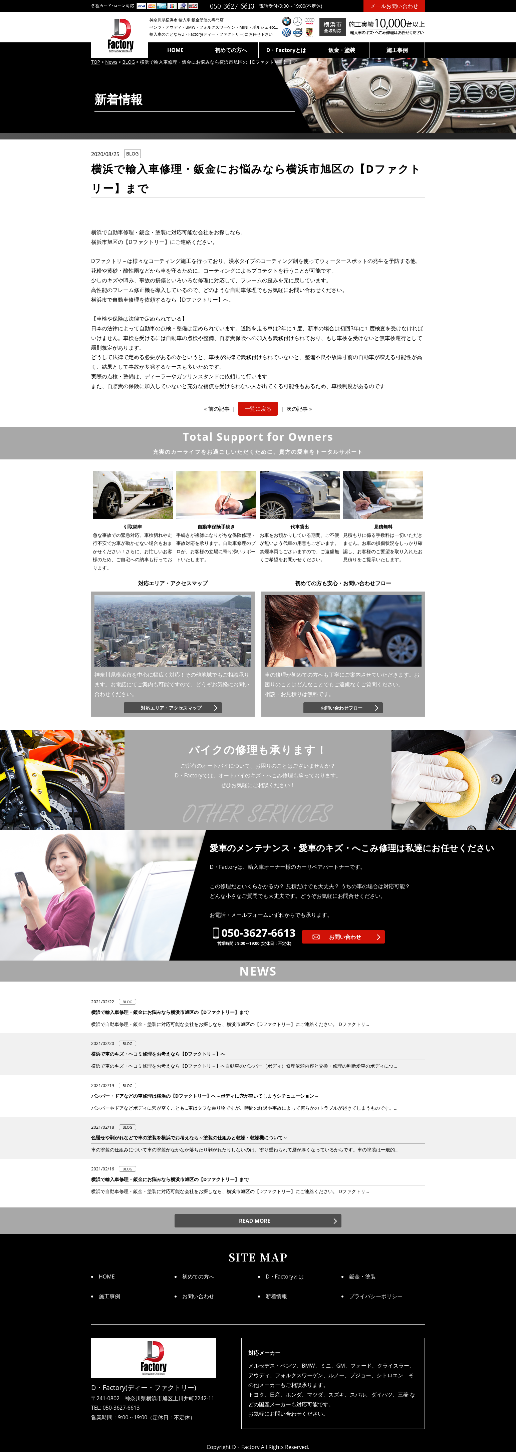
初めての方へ (231, 50)
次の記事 (297, 408)
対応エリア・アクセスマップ (171, 708)
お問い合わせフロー (341, 708)
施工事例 (397, 50)
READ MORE (254, 1220)
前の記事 (219, 408)
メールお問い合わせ (394, 6)
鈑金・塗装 (341, 50)
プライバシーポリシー (376, 1296)
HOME (175, 50)
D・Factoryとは (286, 50)
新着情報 (276, 1296)
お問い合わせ (345, 937)
